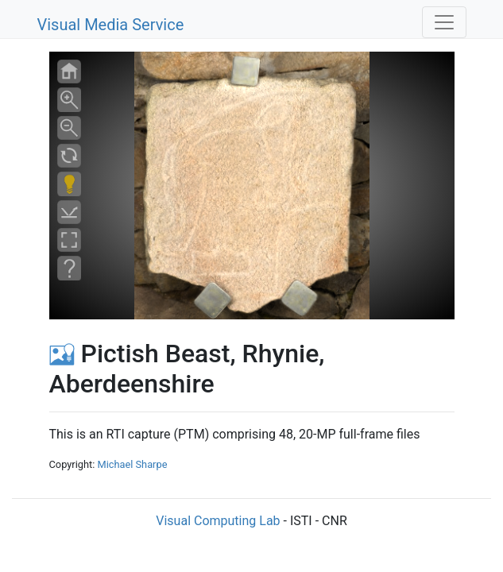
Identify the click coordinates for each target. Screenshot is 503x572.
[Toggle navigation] (444, 22)
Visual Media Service (110, 24)
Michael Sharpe (132, 464)
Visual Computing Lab (218, 520)
